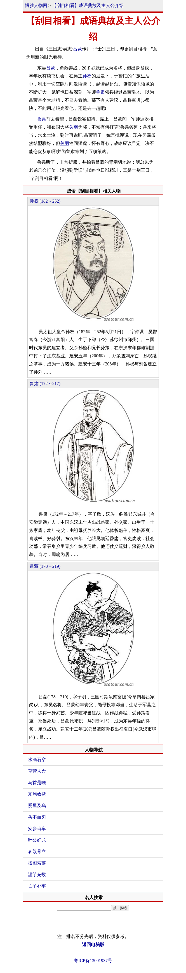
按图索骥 (37, 863)
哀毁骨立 (37, 851)
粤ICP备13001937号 (93, 960)
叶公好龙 (37, 840)
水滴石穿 (37, 759)
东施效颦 (37, 794)
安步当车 (37, 828)
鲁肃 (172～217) (45, 383)
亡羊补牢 (37, 886)
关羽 (73, 127)
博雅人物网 (36, 5)
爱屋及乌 (37, 805)
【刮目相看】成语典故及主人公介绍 (88, 5)
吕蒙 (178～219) (45, 566)
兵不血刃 (37, 817)
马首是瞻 (37, 782)
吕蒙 (77, 49)
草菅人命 (37, 771)
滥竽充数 (37, 874)
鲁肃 (100, 92)
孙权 (87, 75)
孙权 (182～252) (45, 201)
